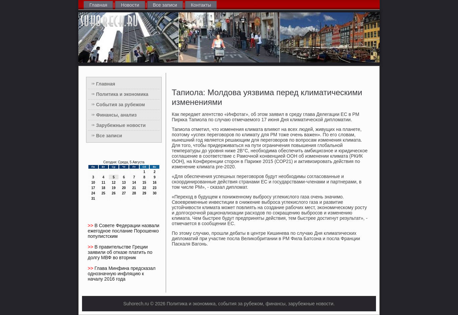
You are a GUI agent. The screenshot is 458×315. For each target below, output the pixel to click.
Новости (130, 5)
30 (154, 193)
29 (144, 193)
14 (134, 182)
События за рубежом (120, 104)
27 (124, 193)
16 (154, 182)
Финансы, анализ (116, 115)
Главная (98, 5)
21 (134, 188)
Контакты (201, 5)
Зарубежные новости (121, 125)
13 (124, 182)
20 (124, 188)
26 (114, 193)
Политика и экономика (122, 94)
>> (91, 225)
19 (114, 188)
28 (134, 193)
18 (103, 188)
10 (93, 182)
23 (154, 188)
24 (93, 193)
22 (144, 188)
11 (103, 182)
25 (103, 193)
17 (93, 188)
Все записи (165, 5)
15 (144, 182)
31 (93, 198)
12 (114, 182)
